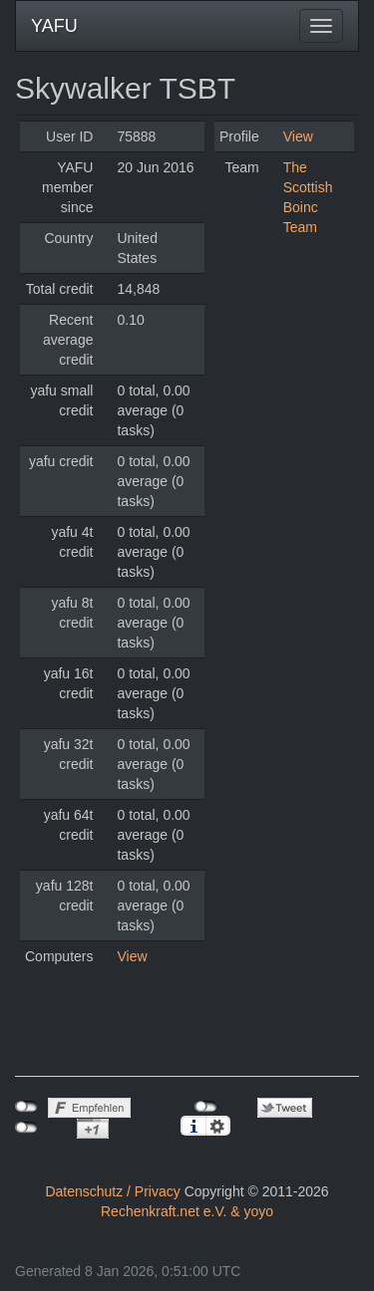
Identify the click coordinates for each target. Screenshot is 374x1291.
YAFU (54, 26)
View (132, 956)
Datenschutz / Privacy (112, 1191)
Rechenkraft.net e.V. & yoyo (187, 1211)
